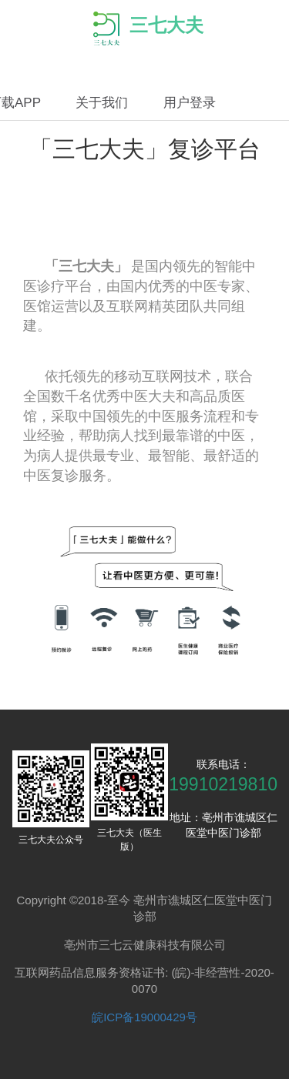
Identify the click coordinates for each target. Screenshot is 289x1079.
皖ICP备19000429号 (144, 1017)
